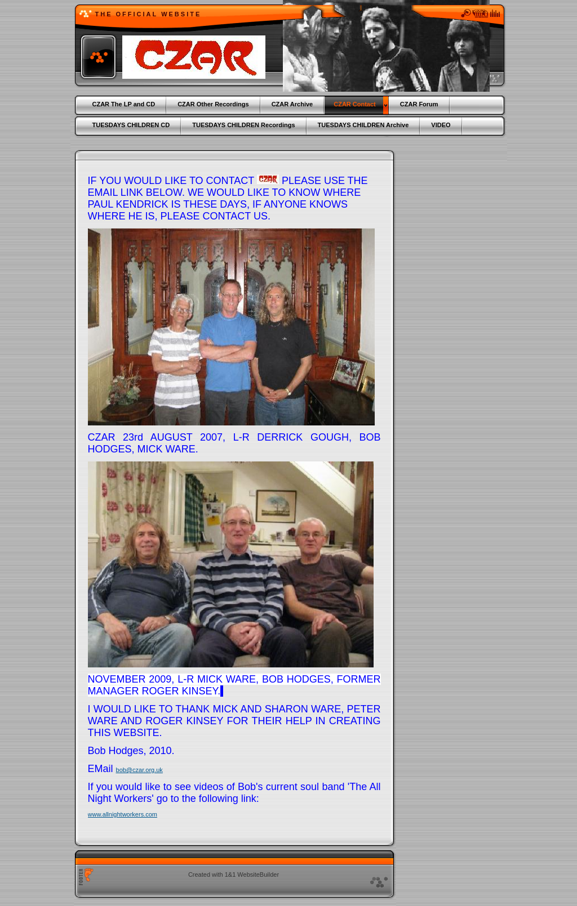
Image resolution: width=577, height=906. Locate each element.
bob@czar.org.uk (139, 769)
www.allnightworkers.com (122, 814)
